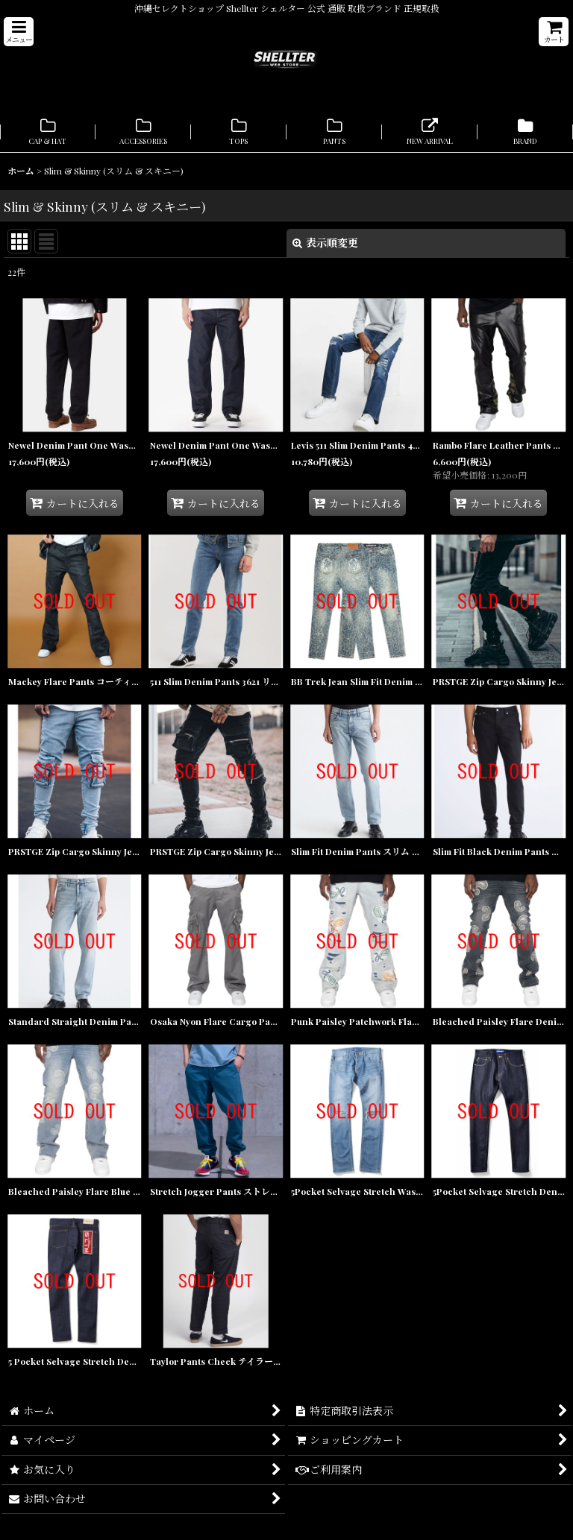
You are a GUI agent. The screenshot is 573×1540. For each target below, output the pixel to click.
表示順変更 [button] (325, 243)
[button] (19, 31)
